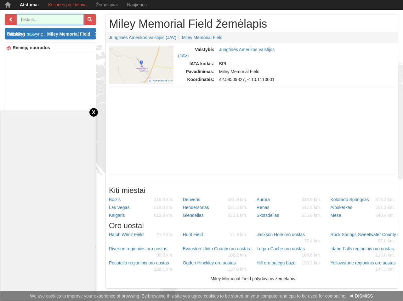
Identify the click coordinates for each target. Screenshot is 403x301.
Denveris (215, 199)
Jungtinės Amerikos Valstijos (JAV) (142, 37)
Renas (289, 207)
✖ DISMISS (361, 295)
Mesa (363, 215)
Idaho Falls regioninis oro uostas (363, 252)
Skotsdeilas (289, 215)
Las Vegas (141, 207)
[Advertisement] (252, 130)
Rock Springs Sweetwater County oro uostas (365, 238)
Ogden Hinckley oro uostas (215, 266)
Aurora (289, 199)
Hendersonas (215, 207)
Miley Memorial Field (202, 37)
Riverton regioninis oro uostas (141, 252)
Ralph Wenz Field (141, 234)
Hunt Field (215, 234)
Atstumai (29, 4)
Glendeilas (215, 215)
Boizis (141, 199)
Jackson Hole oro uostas (289, 238)
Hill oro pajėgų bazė (289, 263)
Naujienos (137, 4)
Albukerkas (363, 207)
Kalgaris (141, 215)
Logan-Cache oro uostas (289, 252)
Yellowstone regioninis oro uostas (363, 266)
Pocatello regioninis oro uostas (141, 266)
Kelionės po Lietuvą (67, 4)
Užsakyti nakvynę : (52, 34)
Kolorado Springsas (363, 199)
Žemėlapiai (106, 4)
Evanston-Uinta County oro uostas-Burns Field (217, 252)
